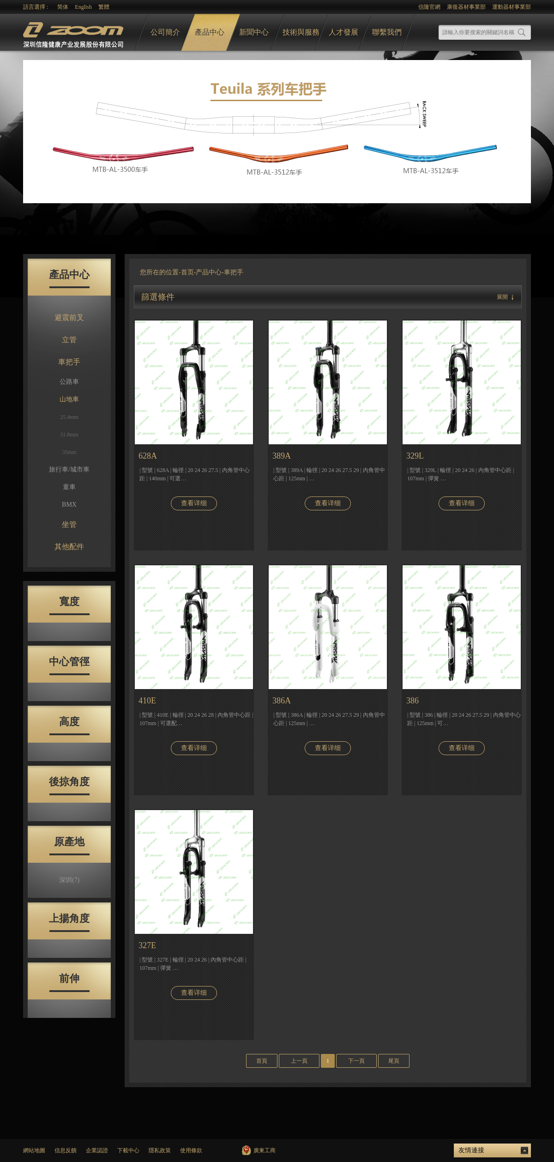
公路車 (69, 381)
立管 (69, 340)
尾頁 (393, 1061)
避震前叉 (69, 317)
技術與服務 (301, 32)
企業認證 (97, 1150)
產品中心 (209, 32)
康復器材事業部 (466, 7)
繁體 (103, 7)
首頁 (261, 1061)
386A (281, 700)
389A (281, 455)
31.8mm (69, 434)
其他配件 (69, 547)
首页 (187, 272)
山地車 (69, 399)
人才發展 (343, 32)
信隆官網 (429, 7)
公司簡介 (165, 32)
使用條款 (191, 1150)
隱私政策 (160, 1150)
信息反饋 (65, 1150)
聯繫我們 (387, 32)
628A (147, 455)
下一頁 (356, 1061)
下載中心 (128, 1150)
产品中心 (209, 272)
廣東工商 (264, 1150)
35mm (69, 452)
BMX (69, 504)
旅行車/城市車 (69, 469)
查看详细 (194, 503)
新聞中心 (254, 32)
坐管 (69, 524)
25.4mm (69, 417)
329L (415, 455)
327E (147, 945)
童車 (69, 487)
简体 (62, 7)
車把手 (69, 362)
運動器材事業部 (511, 7)
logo (74, 32)
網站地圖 (34, 1150)
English (83, 7)
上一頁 (299, 1061)
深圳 (69, 880)
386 (412, 700)
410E (147, 700)
